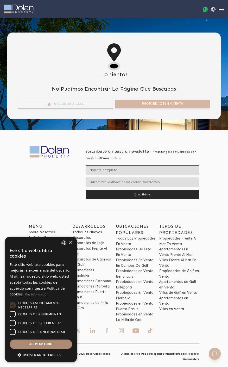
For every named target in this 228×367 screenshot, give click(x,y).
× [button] (70, 242)
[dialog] (41, 299)
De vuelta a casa (65, 104)
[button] (41, 355)
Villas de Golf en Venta (178, 292)
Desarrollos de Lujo (88, 243)
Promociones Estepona (91, 281)
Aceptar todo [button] (40, 344)
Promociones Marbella (91, 286)
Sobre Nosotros (42, 232)
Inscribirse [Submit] (142, 194)
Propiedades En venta (162, 103)
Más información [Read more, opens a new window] (36, 294)
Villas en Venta (171, 309)
